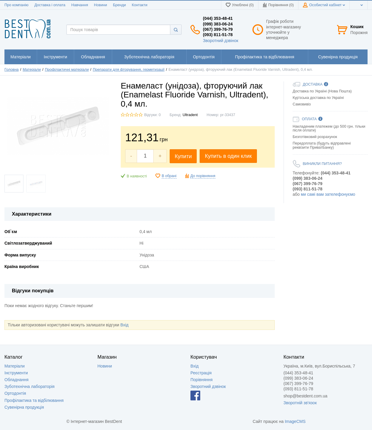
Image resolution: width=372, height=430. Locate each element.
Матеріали (32, 70)
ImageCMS (295, 421)
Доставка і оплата (49, 5)
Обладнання (16, 379)
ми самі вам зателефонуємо (328, 194)
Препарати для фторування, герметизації (129, 70)
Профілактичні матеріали (67, 70)
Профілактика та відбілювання (33, 400)
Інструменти (16, 372)
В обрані (169, 176)
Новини (100, 5)
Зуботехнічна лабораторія (29, 386)
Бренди (119, 5)
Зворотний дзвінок (220, 40)
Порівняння (201, 379)
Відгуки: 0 (152, 115)
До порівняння (202, 176)
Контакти (139, 5)
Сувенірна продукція (24, 407)
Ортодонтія (15, 393)
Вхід (124, 324)
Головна (11, 70)
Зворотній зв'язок (300, 402)
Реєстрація (201, 372)
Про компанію (16, 5)
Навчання (79, 5)
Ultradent (190, 115)
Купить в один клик (228, 156)
